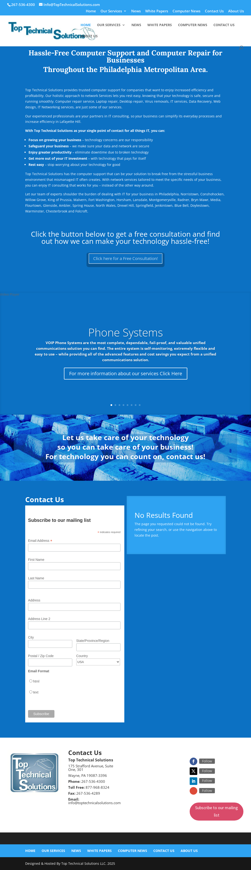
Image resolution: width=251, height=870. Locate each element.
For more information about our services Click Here (125, 373)
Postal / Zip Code (40, 656)
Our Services (111, 11)
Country (82, 656)
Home (91, 11)
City (31, 637)
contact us (184, 456)
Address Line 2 (39, 619)
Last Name (36, 578)
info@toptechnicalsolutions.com (94, 802)
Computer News (186, 11)
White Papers (156, 11)
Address (34, 600)
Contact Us (214, 11)
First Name (36, 560)
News (136, 11)
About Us (236, 11)
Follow (207, 761)
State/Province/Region (92, 641)
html (36, 681)
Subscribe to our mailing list (216, 811)
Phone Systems (125, 332)
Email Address (40, 540)
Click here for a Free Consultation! (125, 258)
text (36, 692)
